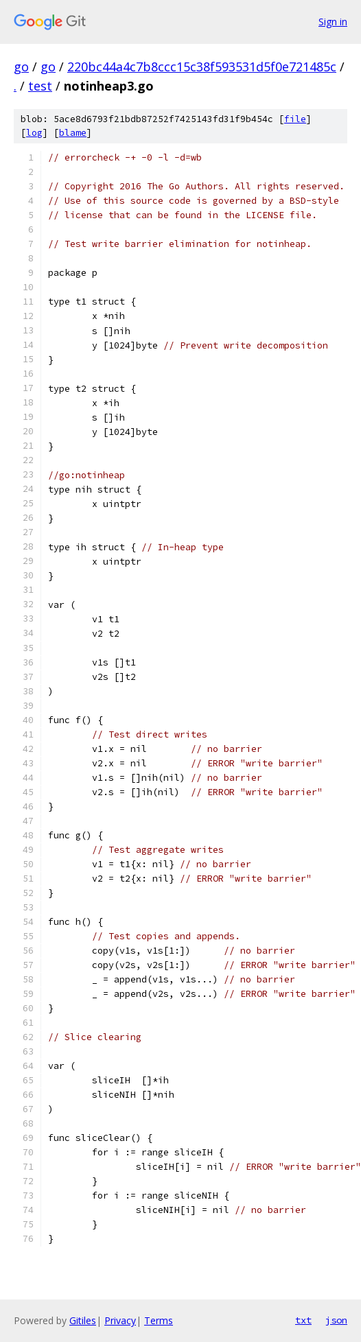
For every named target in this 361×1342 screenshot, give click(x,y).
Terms (158, 1320)
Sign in (332, 21)
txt (303, 1320)
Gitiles (82, 1320)
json (336, 1320)
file (295, 119)
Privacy (120, 1320)
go (21, 66)
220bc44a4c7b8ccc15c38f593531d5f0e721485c (201, 66)
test (40, 86)
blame (72, 133)
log (34, 133)
